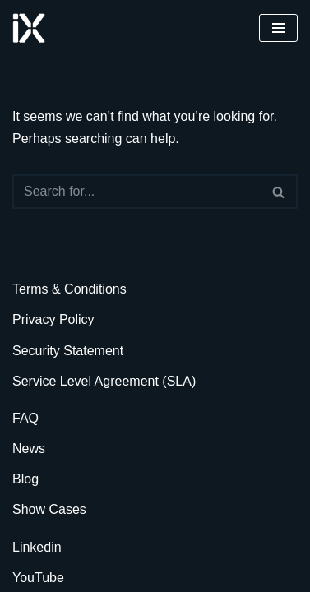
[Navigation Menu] (278, 28)
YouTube (38, 578)
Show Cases (49, 509)
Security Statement (67, 351)
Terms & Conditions (69, 289)
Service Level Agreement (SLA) (104, 381)
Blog (25, 479)
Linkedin (37, 547)
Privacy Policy (53, 319)
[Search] (136, 191)
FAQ (25, 418)
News (28, 449)
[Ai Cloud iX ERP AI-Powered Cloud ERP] (28, 28)
